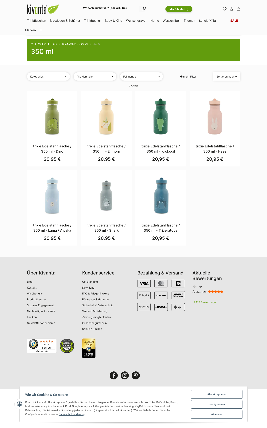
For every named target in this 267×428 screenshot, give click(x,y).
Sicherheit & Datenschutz (98, 305)
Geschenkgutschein (94, 323)
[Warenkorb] (238, 9)
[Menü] (54, 340)
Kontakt (32, 287)
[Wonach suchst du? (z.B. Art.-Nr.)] (111, 8)
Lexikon (32, 317)
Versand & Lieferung (94, 311)
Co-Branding (90, 281)
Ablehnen (216, 414)
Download (88, 287)
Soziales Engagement (40, 305)
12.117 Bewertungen (204, 302)
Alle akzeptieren (216, 394)
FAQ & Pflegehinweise (95, 293)
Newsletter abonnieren (41, 323)
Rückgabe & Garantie (95, 299)
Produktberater (36, 299)
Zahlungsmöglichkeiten (96, 317)
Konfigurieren (216, 404)
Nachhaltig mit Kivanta (41, 311)
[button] (231, 9)
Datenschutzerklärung (72, 414)
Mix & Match (178, 9)
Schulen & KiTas (92, 328)
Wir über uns (35, 293)
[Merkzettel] (224, 9)
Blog (30, 281)
